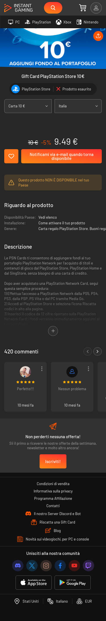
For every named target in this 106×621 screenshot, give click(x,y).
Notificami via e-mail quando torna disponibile (62, 156)
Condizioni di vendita (53, 483)
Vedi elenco (47, 217)
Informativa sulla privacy (53, 491)
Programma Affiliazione (53, 498)
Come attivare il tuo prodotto (61, 223)
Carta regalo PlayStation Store (63, 228)
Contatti (53, 505)
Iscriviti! (53, 461)
